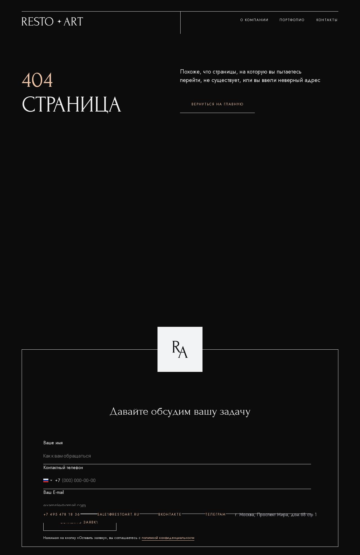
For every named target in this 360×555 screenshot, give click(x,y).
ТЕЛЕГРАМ (215, 514)
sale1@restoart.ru (118, 514)
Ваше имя (53, 442)
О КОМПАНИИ (254, 20)
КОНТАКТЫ (327, 20)
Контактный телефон (63, 467)
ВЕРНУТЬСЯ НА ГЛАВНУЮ (218, 104)
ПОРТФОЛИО (292, 20)
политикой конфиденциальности (168, 537)
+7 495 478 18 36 (62, 514)
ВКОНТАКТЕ (170, 514)
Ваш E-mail (53, 492)
